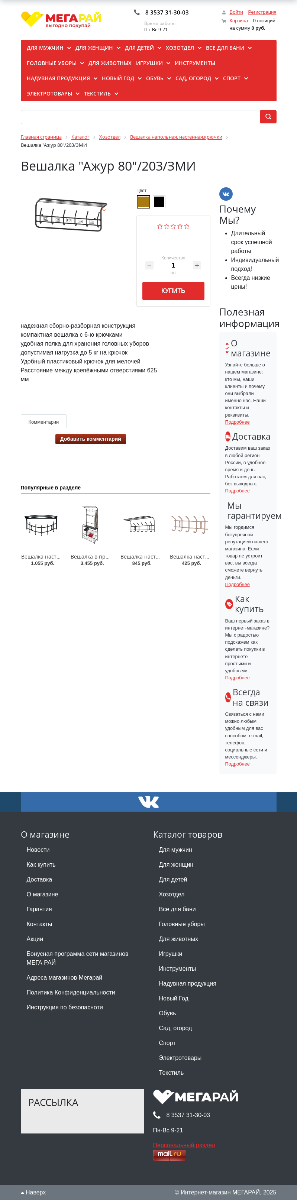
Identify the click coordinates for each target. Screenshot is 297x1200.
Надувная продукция (187, 983)
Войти (236, 12)
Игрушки (171, 954)
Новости (38, 850)
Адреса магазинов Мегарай (65, 977)
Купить (173, 291)
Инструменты (177, 969)
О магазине (42, 894)
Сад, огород (175, 1028)
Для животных (178, 939)
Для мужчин (175, 850)
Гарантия (39, 909)
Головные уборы (182, 924)
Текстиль (171, 1073)
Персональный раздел (184, 1145)
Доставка (39, 879)
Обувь (167, 1013)
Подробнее (237, 422)
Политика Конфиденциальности (71, 992)
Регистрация (262, 12)
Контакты (39, 924)
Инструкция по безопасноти (65, 1007)
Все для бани (177, 909)
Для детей (173, 879)
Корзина (238, 20)
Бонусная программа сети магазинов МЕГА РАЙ (78, 958)
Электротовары (180, 1058)
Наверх (33, 1192)
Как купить (41, 864)
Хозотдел (172, 894)
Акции (35, 939)
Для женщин (176, 864)
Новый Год (173, 998)
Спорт (167, 1043)
